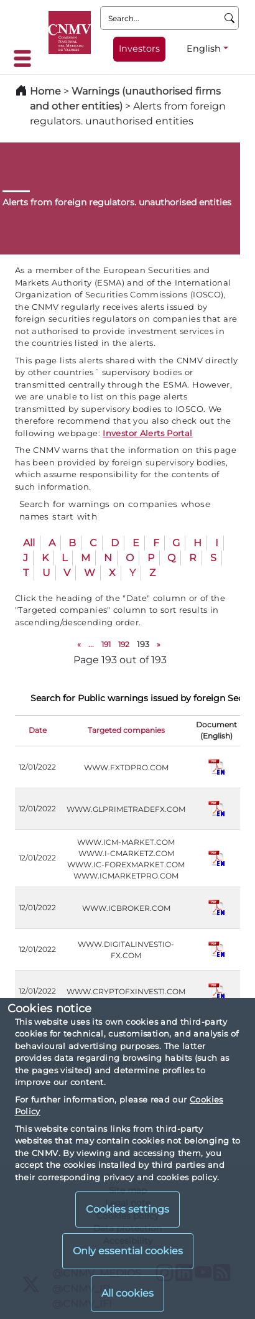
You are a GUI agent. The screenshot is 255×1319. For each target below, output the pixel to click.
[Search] (230, 18)
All (29, 543)
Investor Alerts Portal (147, 433)
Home (45, 91)
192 (123, 644)
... (91, 644)
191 (106, 644)
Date (38, 730)
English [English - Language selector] (204, 48)
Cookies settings (127, 1209)
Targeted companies (126, 730)
